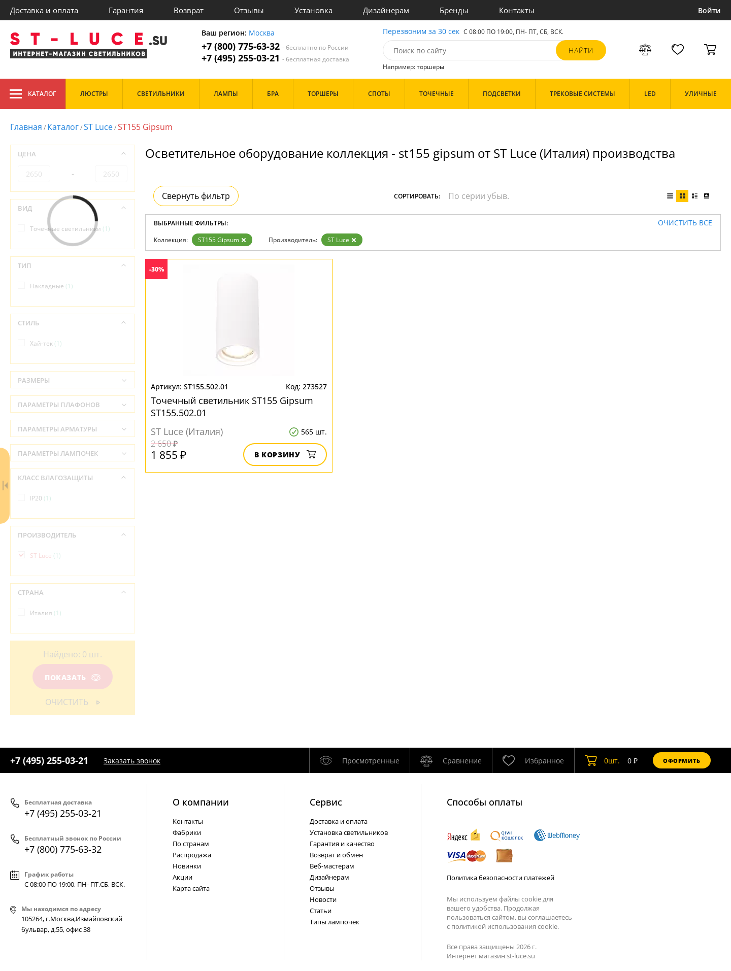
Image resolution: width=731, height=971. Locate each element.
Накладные (51, 286)
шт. (602, 760)
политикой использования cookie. (505, 926)
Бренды (454, 10)
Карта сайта (191, 888)
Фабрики (187, 832)
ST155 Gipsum (222, 240)
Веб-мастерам (332, 865)
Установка (313, 10)
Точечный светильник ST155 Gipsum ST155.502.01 (232, 406)
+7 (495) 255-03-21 (275, 58)
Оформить (682, 760)
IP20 (40, 498)
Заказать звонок (132, 760)
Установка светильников (349, 832)
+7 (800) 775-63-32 (275, 46)
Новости (323, 899)
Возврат (189, 10)
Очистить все (685, 223)
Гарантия (126, 10)
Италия (45, 613)
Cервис (326, 802)
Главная (26, 126)
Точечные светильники (70, 228)
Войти (709, 10)
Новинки (187, 865)
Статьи (320, 910)
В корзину (285, 454)
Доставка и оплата (44, 10)
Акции (182, 877)
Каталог (33, 94)
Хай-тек (46, 343)
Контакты (517, 10)
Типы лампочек (334, 921)
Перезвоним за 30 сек (421, 31)
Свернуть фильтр (196, 196)
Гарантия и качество (342, 843)
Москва (262, 33)
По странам (191, 843)
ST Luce (98, 126)
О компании (201, 802)
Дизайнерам (386, 10)
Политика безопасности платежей (500, 877)
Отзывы (249, 10)
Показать (73, 677)
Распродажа (192, 854)
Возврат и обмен (336, 854)
